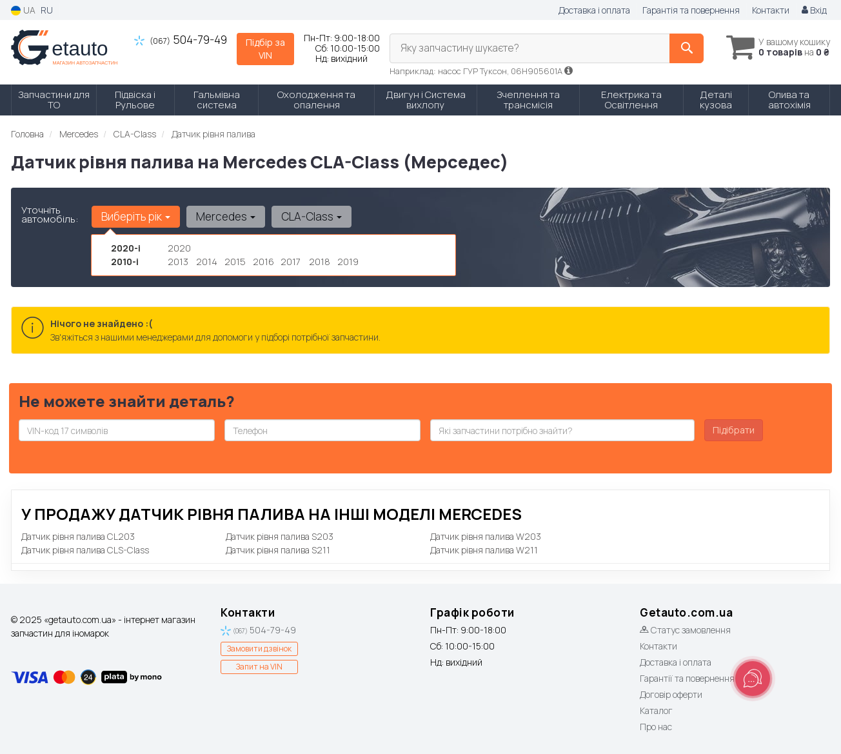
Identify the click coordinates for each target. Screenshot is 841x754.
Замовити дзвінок (259, 648)
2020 (179, 248)
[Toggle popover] (752, 678)
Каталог (656, 710)
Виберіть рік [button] (135, 216)
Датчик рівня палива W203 (485, 536)
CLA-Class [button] (308, 216)
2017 (291, 261)
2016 (263, 261)
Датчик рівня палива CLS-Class (85, 550)
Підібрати (734, 430)
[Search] (677, 48)
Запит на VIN (259, 666)
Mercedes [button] (223, 216)
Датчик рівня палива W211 (484, 550)
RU (47, 10)
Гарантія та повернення (691, 10)
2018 (319, 261)
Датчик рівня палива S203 (279, 536)
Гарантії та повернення (687, 678)
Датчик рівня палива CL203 (78, 536)
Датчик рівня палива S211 (278, 550)
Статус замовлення (685, 630)
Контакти (770, 10)
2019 (348, 261)
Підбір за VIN (265, 48)
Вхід (814, 10)
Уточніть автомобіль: (50, 214)
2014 (206, 261)
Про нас (656, 726)
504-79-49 (180, 39)
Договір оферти (671, 694)
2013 (178, 261)
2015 (234, 261)
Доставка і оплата (594, 10)
